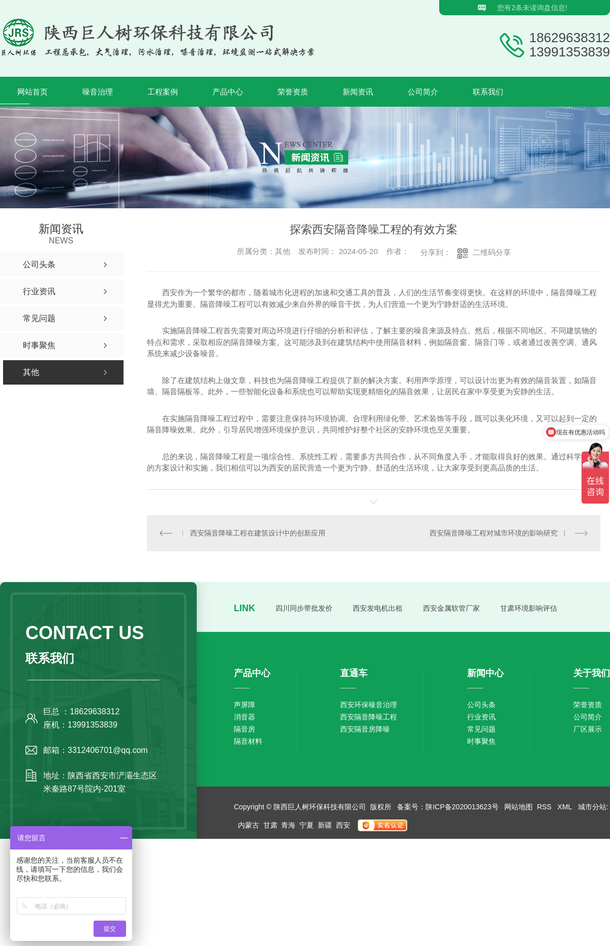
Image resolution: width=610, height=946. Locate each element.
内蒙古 (248, 825)
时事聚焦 (481, 741)
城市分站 (592, 806)
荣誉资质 (293, 91)
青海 (288, 825)
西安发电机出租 (378, 608)
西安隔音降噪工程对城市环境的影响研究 (494, 532)
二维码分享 (492, 252)
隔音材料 (248, 741)
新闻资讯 (358, 91)
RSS (545, 806)
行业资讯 (481, 716)
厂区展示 (587, 728)
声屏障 (244, 704)
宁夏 (306, 825)
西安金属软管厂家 (451, 608)
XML (566, 806)
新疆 (325, 825)
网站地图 (518, 806)
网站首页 (32, 91)
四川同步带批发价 (304, 608)
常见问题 (481, 728)
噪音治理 (97, 91)
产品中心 (227, 91)
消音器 (244, 716)
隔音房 (244, 728)
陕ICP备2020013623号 (461, 806)
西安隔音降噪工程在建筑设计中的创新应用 (257, 532)
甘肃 (270, 825)
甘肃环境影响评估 (528, 608)
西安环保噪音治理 (368, 704)
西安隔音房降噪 (365, 728)
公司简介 (423, 91)
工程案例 (162, 91)
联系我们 (488, 91)
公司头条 (481, 704)
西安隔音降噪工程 (368, 716)
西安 (343, 825)
